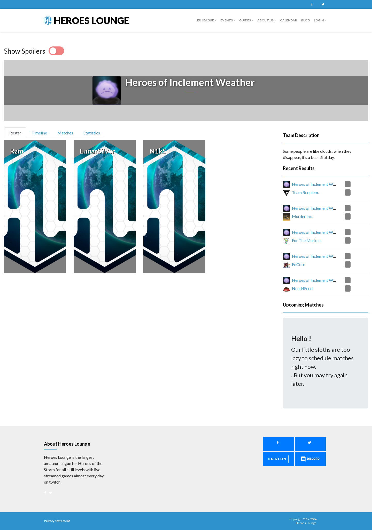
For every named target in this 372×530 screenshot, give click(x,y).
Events (226, 20)
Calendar (288, 20)
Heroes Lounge (86, 20)
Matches (65, 132)
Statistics (92, 132)
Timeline (39, 132)
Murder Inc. (302, 216)
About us (265, 20)
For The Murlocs (306, 240)
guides (245, 20)
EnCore (298, 264)
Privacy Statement (57, 521)
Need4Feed (302, 288)
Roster (17, 132)
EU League (205, 20)
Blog (305, 20)
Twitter (322, 4)
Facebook (311, 4)
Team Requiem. (305, 192)
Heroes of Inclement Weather (318, 184)
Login (319, 20)
